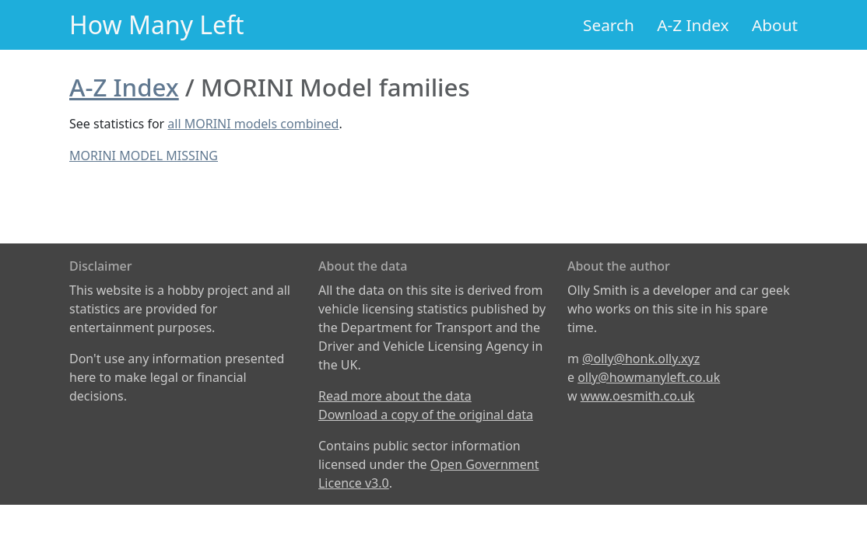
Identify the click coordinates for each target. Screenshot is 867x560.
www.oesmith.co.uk (638, 395)
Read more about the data (395, 395)
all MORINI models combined (253, 123)
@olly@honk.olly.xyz (641, 358)
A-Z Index (692, 25)
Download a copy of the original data (425, 414)
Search (608, 25)
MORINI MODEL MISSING (143, 155)
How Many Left (156, 24)
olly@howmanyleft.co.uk (648, 377)
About (775, 25)
